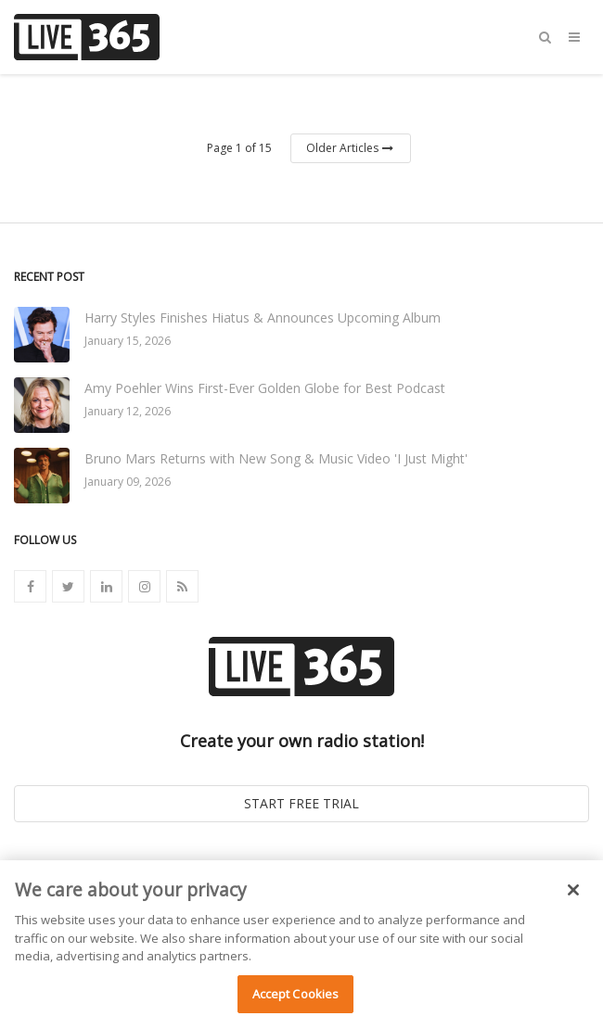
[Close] (573, 895)
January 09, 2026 (127, 481)
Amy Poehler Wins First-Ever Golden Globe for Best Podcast (264, 388)
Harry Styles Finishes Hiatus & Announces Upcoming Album (262, 317)
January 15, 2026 (127, 341)
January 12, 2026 (127, 411)
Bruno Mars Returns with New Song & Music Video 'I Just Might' (276, 458)
